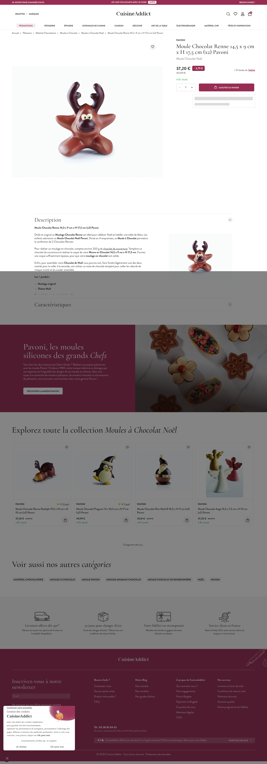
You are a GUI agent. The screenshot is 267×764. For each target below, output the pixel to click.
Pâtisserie (27, 33)
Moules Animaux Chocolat (123, 579)
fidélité (251, 70)
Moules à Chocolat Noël (92, 33)
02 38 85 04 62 (108, 727)
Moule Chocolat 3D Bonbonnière (169, 579)
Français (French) (24, 730)
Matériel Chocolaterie (46, 33)
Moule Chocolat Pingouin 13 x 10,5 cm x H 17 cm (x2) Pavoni (102, 511)
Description (133, 219)
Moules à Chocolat (68, 33)
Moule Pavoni (91, 579)
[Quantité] (185, 87)
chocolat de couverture (115, 249)
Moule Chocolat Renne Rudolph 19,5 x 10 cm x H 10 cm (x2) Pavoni (41, 511)
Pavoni (215, 579)
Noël (201, 579)
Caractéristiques (133, 304)
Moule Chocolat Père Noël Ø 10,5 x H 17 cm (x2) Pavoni (163, 511)
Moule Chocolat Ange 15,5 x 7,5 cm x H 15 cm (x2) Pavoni (222, 511)
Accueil (15, 33)
